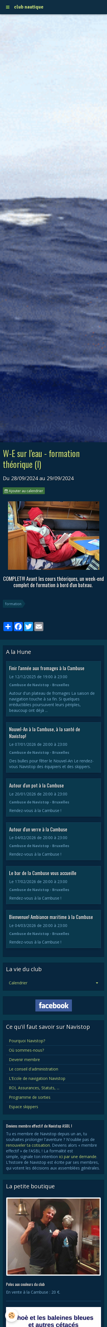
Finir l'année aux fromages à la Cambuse (46, 668)
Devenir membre (24, 1059)
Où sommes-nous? (26, 1050)
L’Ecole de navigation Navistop (37, 1078)
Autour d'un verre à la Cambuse (38, 829)
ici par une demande (77, 1156)
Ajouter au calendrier (24, 490)
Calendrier (18, 982)
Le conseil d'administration (33, 1069)
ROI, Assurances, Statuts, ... (34, 1087)
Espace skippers (23, 1106)
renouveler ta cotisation (28, 1145)
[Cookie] (11, 1315)
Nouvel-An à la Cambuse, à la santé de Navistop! (44, 733)
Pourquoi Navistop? (27, 1040)
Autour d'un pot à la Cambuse (36, 785)
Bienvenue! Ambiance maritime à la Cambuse (51, 916)
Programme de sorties (30, 1097)
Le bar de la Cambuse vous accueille (42, 872)
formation (13, 603)
